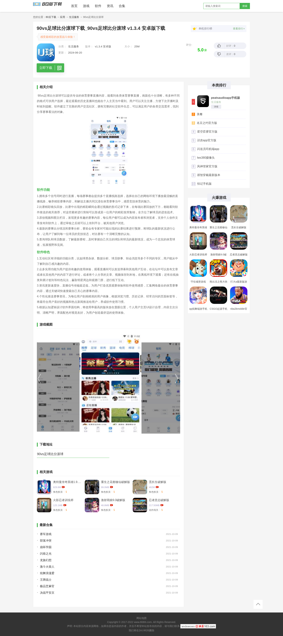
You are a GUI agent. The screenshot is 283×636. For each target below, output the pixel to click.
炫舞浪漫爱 (47, 573)
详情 (216, 106)
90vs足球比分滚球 (50, 454)
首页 (74, 6)
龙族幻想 (46, 560)
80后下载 (51, 17)
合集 (122, 6)
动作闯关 (153, 510)
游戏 (86, 6)
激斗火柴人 (47, 566)
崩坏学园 (46, 547)
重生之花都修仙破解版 (115, 482)
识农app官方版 (206, 140)
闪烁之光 (46, 553)
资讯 (110, 6)
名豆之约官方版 (207, 122)
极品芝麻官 (47, 586)
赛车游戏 (46, 534)
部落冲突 (46, 540)
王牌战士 (46, 579)
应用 (62, 17)
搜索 (244, 6)
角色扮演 (58, 492)
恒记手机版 (204, 183)
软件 (98, 6)
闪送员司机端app (208, 148)
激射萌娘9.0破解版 (113, 500)
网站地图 (141, 618)
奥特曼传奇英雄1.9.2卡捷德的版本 (67, 482)
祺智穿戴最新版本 (208, 175)
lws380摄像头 (206, 157)
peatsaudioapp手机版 (225, 97)
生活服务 (74, 17)
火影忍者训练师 (63, 500)
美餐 (200, 114)
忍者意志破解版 (159, 500)
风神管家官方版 (207, 166)
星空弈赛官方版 (207, 131)
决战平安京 (47, 592)
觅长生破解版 (157, 482)
